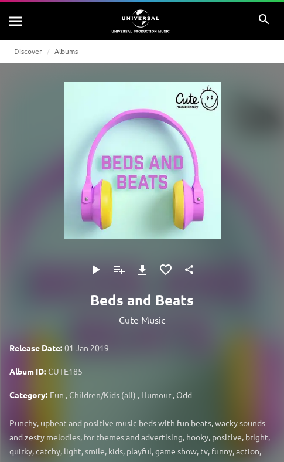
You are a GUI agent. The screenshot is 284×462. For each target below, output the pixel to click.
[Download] (142, 270)
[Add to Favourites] (166, 270)
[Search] (16, 21)
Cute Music (142, 319)
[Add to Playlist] (119, 270)
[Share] (189, 270)
